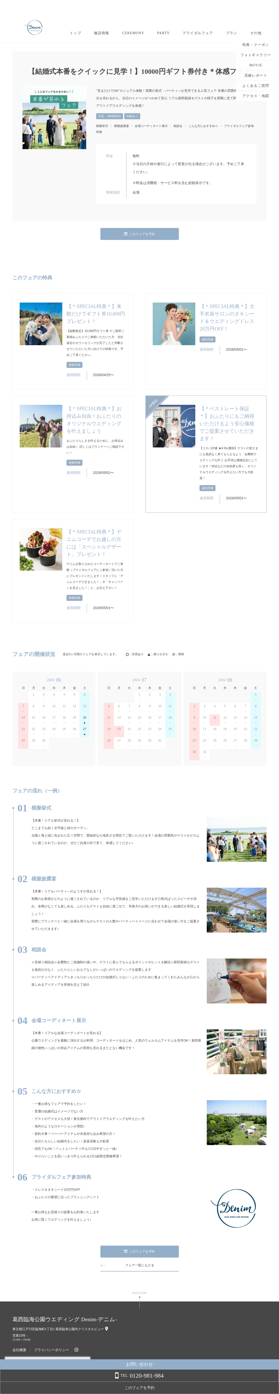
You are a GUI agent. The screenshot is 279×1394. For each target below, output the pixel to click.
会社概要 (19, 1350)
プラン (231, 33)
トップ (75, 33)
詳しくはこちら (50, 1381)
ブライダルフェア (197, 33)
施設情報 (101, 33)
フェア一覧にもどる (139, 1265)
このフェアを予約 (139, 234)
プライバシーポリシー (51, 1350)
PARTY (163, 33)
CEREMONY (133, 33)
